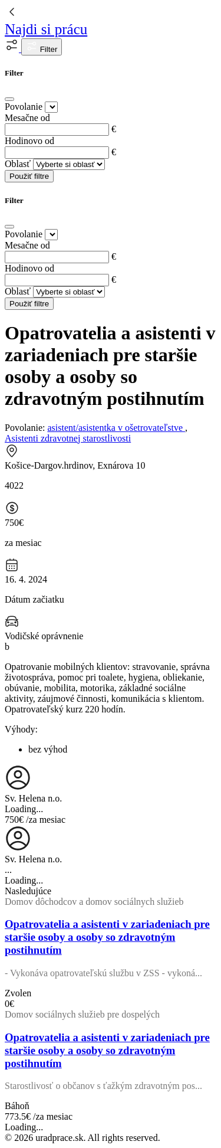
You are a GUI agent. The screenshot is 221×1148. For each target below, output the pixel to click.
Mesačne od (27, 118)
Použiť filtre (29, 176)
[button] (13, 49)
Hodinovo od (29, 141)
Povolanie (23, 107)
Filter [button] (41, 47)
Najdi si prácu (46, 29)
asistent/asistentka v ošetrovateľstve (116, 428)
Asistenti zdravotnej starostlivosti (68, 438)
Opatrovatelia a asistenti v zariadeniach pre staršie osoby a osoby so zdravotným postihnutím (107, 937)
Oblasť (18, 164)
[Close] (9, 99)
